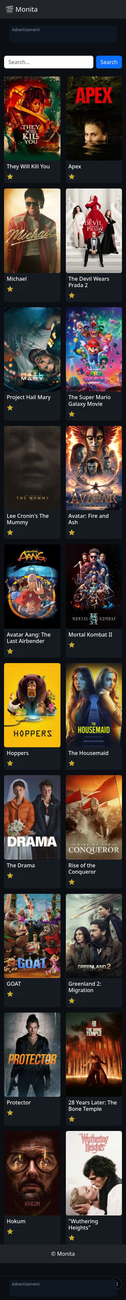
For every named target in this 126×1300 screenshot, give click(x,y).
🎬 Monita (21, 9)
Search (109, 62)
